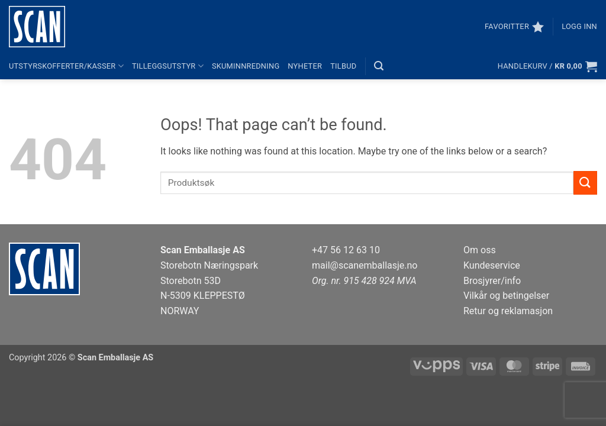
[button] (579, 26)
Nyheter (305, 66)
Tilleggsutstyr (168, 66)
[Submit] (585, 182)
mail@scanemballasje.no (365, 265)
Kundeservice (491, 265)
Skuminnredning (245, 66)
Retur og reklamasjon (508, 311)
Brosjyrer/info (492, 280)
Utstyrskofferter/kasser (66, 66)
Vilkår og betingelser (506, 295)
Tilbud (343, 66)
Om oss (479, 250)
